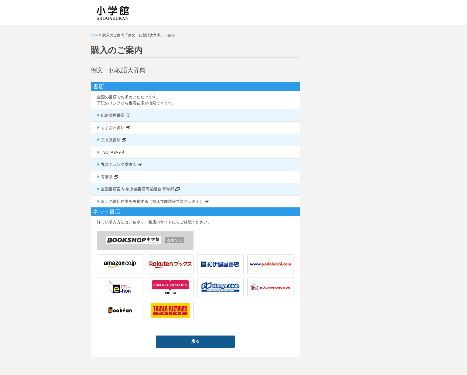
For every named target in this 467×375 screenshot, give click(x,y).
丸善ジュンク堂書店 (118, 164)
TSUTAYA (109, 152)
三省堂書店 (111, 140)
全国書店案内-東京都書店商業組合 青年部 (137, 189)
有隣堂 (107, 177)
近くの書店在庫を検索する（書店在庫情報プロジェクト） (152, 201)
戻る (195, 341)
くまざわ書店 (113, 127)
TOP (94, 35)
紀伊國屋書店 (113, 115)
